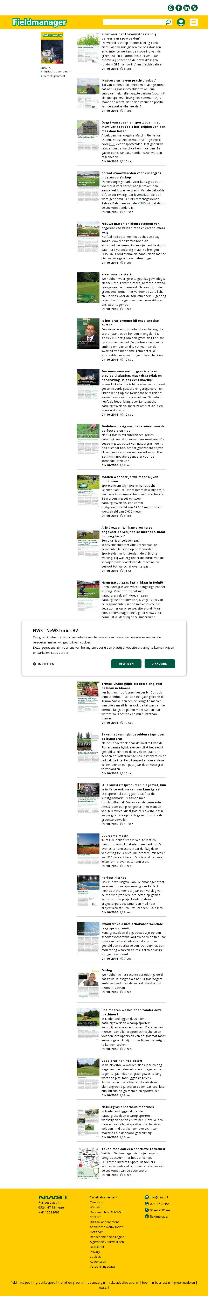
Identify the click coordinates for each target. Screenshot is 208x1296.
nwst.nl (104, 1287)
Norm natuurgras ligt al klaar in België (132, 582)
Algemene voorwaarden (107, 1242)
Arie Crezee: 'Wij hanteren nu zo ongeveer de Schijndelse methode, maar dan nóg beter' (134, 532)
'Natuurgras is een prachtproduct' (129, 80)
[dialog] (104, 648)
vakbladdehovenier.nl (124, 1282)
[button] (43, 664)
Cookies (95, 1256)
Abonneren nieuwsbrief (106, 1227)
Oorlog (107, 970)
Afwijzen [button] (126, 663)
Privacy (95, 1251)
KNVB (142, 203)
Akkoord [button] (159, 663)
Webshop (96, 1207)
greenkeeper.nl (46, 1282)
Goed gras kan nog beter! (122, 1061)
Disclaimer (97, 1247)
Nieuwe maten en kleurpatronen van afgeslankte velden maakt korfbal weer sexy (133, 228)
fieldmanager (159, 1216)
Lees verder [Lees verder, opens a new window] (60, 652)
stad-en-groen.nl (72, 1282)
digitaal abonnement (57, 71)
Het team (97, 1232)
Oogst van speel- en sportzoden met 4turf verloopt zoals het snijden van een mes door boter (133, 126)
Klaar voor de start (117, 274)
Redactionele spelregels (107, 1237)
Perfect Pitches (114, 878)
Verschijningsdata (102, 1266)
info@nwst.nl (159, 1197)
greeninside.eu (184, 1282)
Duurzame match (115, 836)
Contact (95, 1217)
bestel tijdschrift (54, 76)
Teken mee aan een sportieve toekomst (134, 1149)
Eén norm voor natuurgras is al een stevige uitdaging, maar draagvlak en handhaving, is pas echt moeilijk (132, 375)
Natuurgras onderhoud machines (128, 1107)
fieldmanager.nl (21, 1282)
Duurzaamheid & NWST (106, 1212)
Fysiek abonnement (103, 1197)
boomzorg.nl (96, 1282)
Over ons (96, 1202)
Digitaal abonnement (104, 1222)
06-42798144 (160, 1210)
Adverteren (98, 1261)
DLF (112, 144)
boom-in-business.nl (156, 1282)
